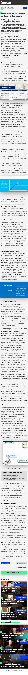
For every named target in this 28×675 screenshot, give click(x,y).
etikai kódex (20, 670)
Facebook (5, 563)
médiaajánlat (14, 670)
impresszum (8, 670)
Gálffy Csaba (10, 7)
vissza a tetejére (21, 567)
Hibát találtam (21, 563)
